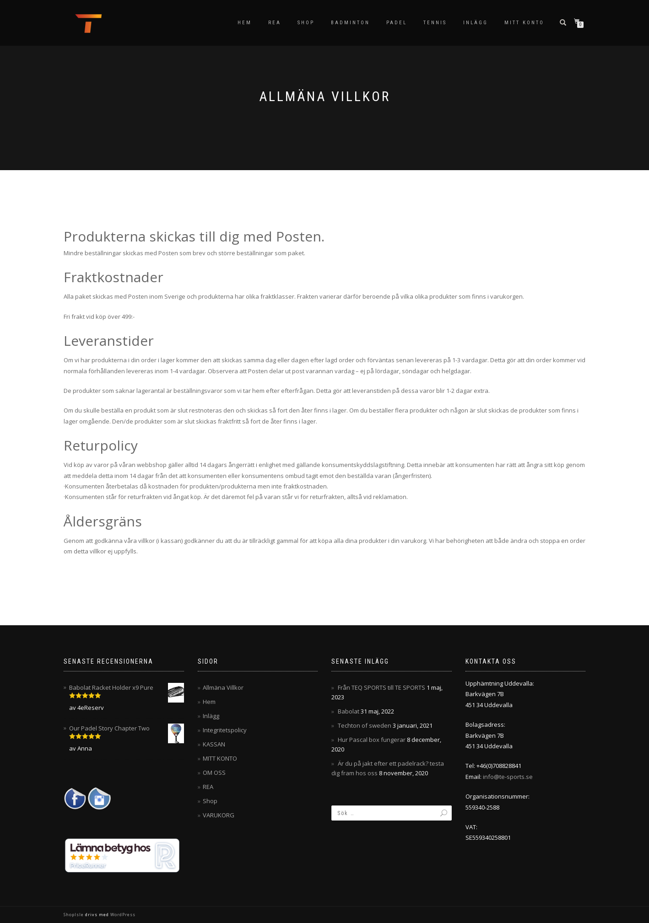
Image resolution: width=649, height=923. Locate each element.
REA (274, 23)
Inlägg (475, 23)
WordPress (122, 915)
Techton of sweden (364, 725)
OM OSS (214, 772)
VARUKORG (218, 815)
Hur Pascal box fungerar (372, 739)
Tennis (435, 23)
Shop (305, 23)
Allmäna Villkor (223, 687)
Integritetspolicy (225, 730)
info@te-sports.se (508, 777)
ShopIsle (74, 915)
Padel (396, 23)
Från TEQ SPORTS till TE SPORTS (381, 687)
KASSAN (214, 744)
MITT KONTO (524, 23)
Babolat (348, 711)
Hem (245, 23)
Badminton (350, 23)
